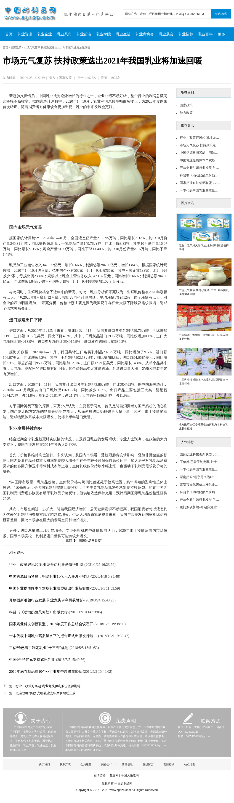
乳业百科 (205, 34)
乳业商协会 (145, 34)
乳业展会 (166, 34)
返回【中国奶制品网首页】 (85, 540)
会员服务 (85, 764)
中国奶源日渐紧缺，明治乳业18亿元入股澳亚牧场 (49, 576)
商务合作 (106, 764)
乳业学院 (103, 34)
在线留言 (148, 764)
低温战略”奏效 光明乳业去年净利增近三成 (45, 693)
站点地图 (189, 764)
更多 (221, 34)
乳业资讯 (25, 34)
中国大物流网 (130, 775)
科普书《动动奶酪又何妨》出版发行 (38, 612)
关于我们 (44, 764)
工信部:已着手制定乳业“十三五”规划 (38, 648)
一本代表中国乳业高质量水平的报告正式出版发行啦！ (53, 636)
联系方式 (65, 764)
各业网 (113, 775)
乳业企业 (44, 34)
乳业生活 (123, 34)
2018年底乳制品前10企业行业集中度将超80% (45, 671)
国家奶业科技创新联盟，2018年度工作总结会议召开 (51, 624)
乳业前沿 (84, 34)
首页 (9, 34)
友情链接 (168, 764)
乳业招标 (185, 34)
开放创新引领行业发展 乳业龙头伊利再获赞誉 (46, 600)
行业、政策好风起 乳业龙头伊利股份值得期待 (46, 564)
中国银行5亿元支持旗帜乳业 (32, 660)
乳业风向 (64, 34)
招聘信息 (127, 764)
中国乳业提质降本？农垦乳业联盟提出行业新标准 (49, 588)
